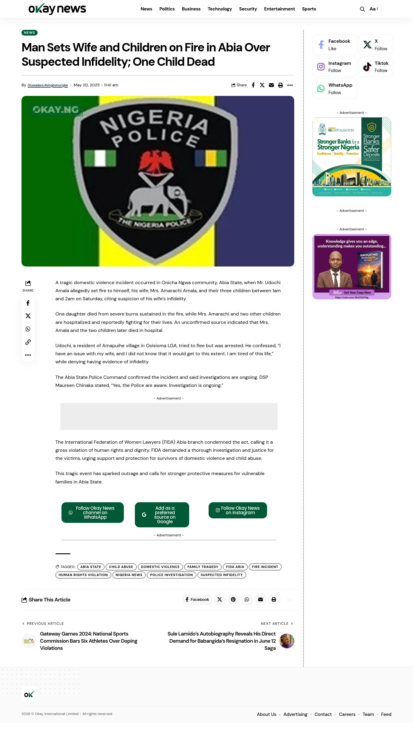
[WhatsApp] (334, 84)
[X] (376, 40)
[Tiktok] (376, 62)
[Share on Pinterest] (230, 610)
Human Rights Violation (121, 576)
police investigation (214, 576)
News (31, 33)
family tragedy (210, 568)
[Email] (271, 86)
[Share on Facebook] (253, 86)
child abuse (124, 568)
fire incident (73, 576)
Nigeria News (169, 576)
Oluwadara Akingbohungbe (51, 85)
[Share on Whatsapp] (28, 333)
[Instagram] (334, 62)
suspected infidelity (81, 585)
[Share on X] (262, 86)
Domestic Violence (165, 568)
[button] (362, 9)
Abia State (92, 568)
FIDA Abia (244, 568)
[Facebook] (334, 40)
